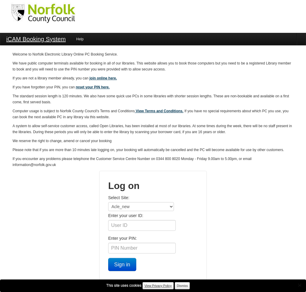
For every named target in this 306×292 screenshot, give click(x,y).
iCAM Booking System (36, 39)
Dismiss (182, 286)
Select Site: (118, 197)
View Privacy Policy (158, 286)
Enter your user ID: (125, 215)
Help (80, 39)
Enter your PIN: (122, 238)
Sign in (122, 265)
